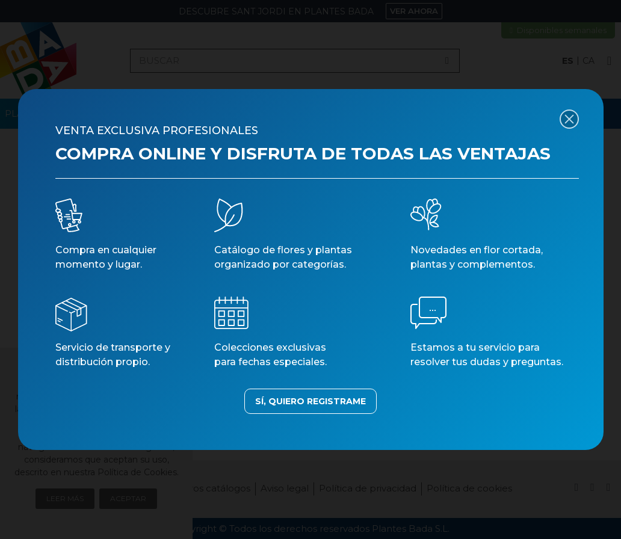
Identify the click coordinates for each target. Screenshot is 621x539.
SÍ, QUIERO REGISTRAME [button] (310, 401)
